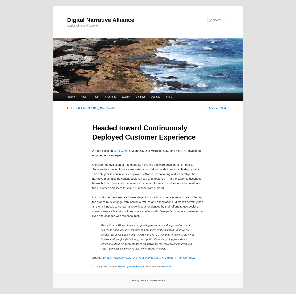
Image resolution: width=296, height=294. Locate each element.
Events (126, 96)
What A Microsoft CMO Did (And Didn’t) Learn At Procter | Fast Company (149, 257)
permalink (165, 266)
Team (96, 96)
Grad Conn (121, 150)
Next (225, 108)
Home (71, 96)
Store (169, 96)
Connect (140, 96)
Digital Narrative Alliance (100, 20)
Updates (155, 96)
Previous (212, 108)
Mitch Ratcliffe (108, 108)
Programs (110, 96)
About (84, 96)
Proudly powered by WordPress (148, 280)
